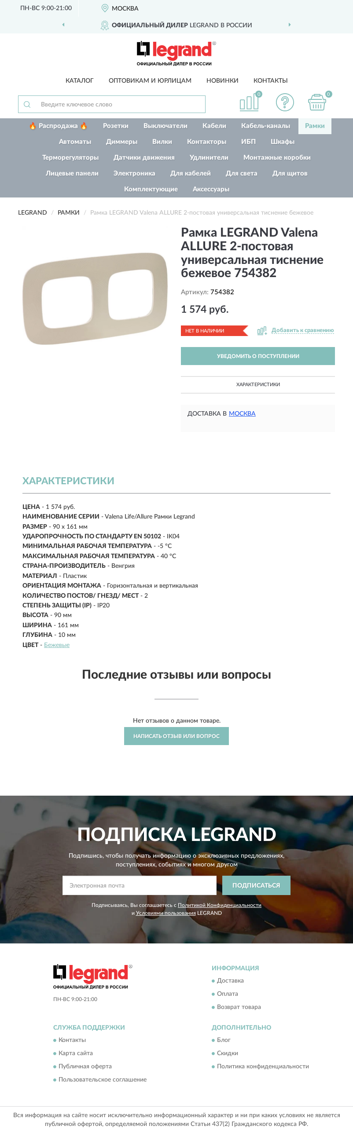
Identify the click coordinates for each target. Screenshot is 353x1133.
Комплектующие (151, 189)
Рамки (315, 126)
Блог (224, 1041)
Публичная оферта (85, 1067)
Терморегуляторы (70, 157)
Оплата (227, 994)
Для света (241, 173)
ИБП (248, 142)
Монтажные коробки (277, 157)
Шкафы (282, 142)
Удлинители (209, 157)
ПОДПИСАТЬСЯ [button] (256, 886)
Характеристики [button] (258, 384)
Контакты (271, 81)
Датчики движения (144, 157)
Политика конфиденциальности (263, 1067)
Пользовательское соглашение (103, 1080)
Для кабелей (190, 173)
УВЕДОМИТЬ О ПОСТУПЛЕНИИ (258, 356)
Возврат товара (239, 1007)
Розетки (116, 126)
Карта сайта (76, 1054)
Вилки (162, 142)
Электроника (134, 173)
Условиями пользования (166, 913)
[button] (285, 102)
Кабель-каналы (265, 126)
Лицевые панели (72, 173)
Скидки (227, 1054)
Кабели (214, 126)
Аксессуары (211, 189)
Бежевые (57, 645)
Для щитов (290, 173)
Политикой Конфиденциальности (219, 905)
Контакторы (206, 142)
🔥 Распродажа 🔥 (58, 126)
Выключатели (165, 126)
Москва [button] (242, 414)
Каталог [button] (80, 81)
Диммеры (121, 142)
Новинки (222, 81)
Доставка (230, 981)
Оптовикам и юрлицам (150, 81)
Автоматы (75, 142)
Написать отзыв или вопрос (176, 736)
